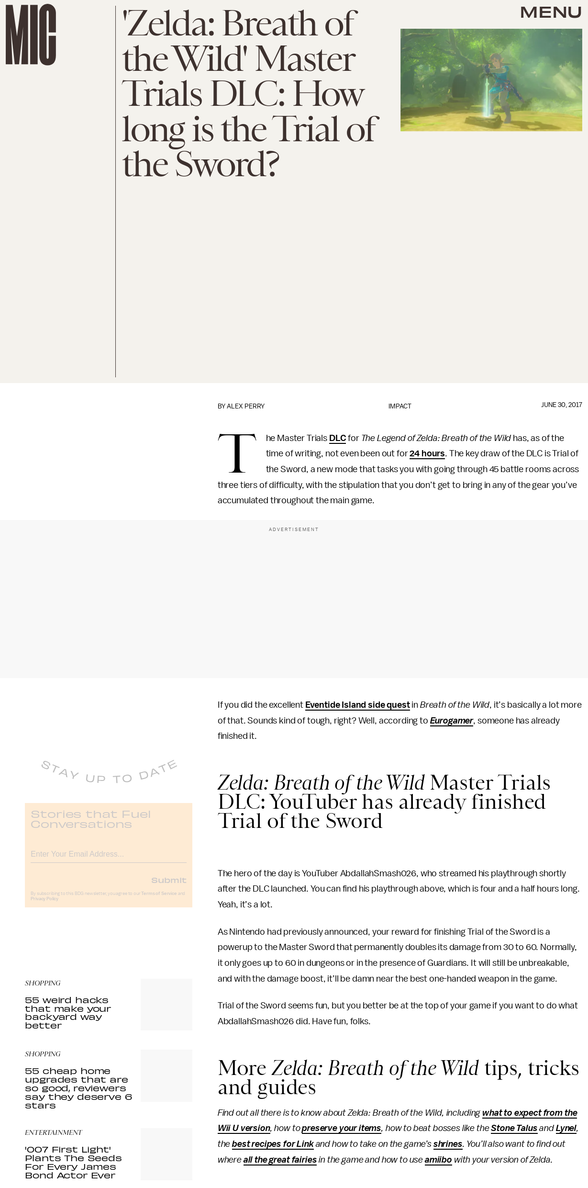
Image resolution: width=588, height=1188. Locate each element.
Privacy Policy (44, 906)
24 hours (427, 453)
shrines (448, 1144)
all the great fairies (280, 1160)
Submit (169, 887)
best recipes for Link (273, 1144)
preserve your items (341, 1128)
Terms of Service (159, 900)
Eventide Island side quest (357, 705)
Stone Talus (514, 1128)
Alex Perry (246, 406)
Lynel (566, 1128)
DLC (337, 438)
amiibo (438, 1160)
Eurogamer (452, 720)
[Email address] (109, 859)
